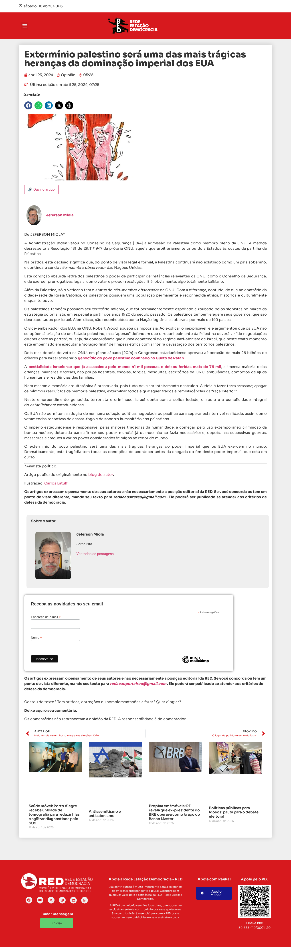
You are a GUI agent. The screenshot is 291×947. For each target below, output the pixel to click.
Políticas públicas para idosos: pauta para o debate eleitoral (234, 812)
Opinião (68, 75)
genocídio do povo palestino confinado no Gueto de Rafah (131, 358)
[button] (24, 26)
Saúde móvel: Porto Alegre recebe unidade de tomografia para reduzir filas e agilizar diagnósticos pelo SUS (54, 814)
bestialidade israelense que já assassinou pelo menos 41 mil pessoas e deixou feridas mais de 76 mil (124, 366)
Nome (36, 637)
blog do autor (100, 474)
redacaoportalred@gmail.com (138, 683)
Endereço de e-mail (46, 617)
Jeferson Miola (60, 215)
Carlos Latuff (55, 483)
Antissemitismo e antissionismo (105, 813)
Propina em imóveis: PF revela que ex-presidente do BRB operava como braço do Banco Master (174, 812)
